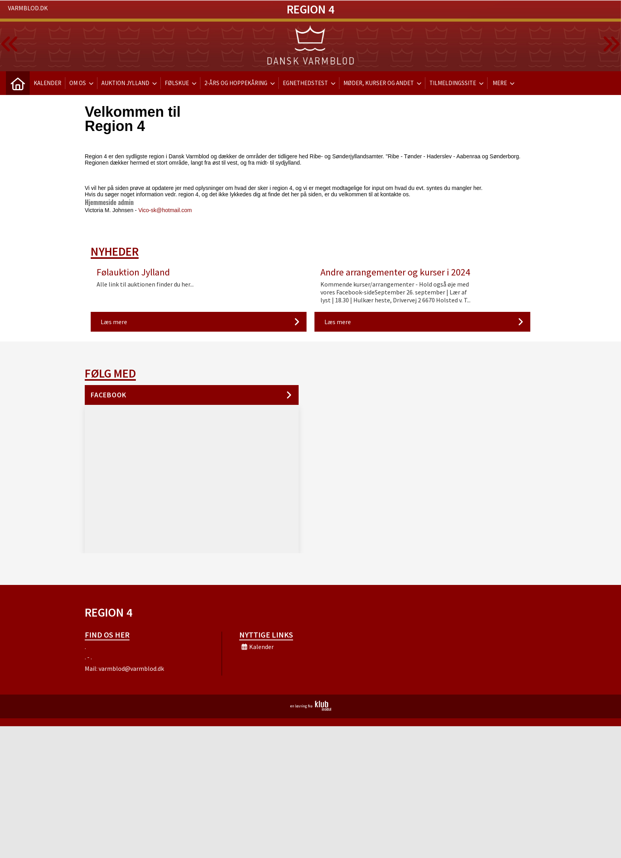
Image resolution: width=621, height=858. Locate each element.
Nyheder (115, 251)
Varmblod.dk (28, 8)
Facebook (108, 394)
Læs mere (114, 322)
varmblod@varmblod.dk (131, 668)
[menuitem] (18, 83)
